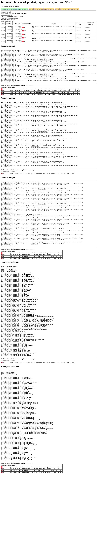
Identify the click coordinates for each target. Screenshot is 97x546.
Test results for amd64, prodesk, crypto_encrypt (41, 9)
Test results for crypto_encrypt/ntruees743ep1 (67, 9)
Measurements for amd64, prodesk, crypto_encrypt (14, 9)
